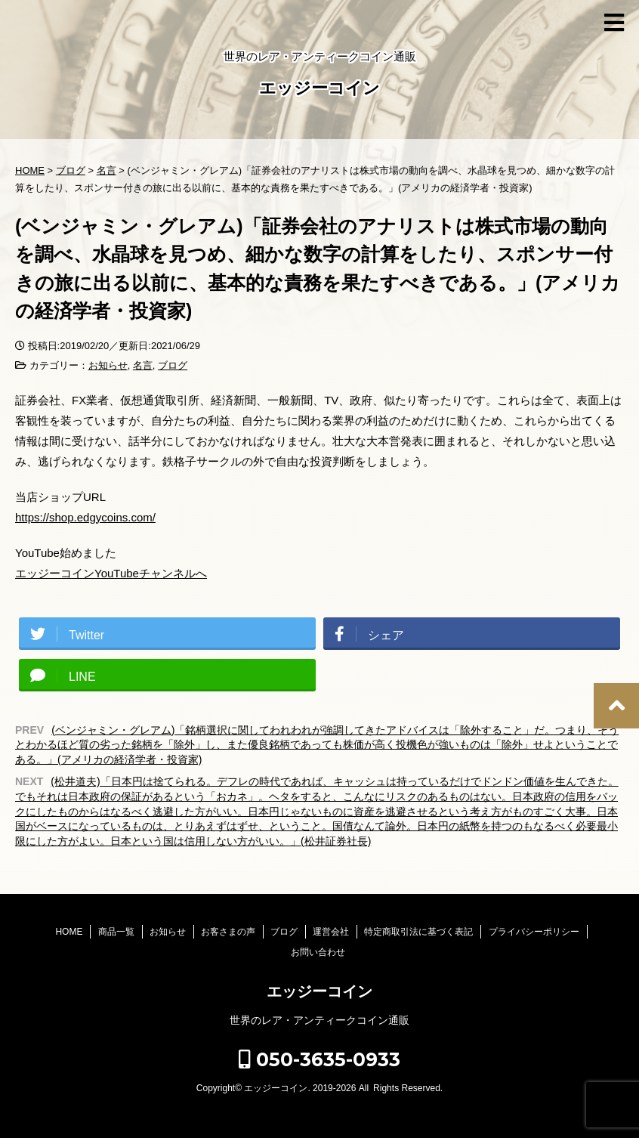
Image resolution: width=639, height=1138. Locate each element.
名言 (143, 365)
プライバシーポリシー (534, 931)
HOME (68, 931)
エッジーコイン (319, 89)
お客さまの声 (228, 931)
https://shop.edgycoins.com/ (85, 517)
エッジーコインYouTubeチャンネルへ (111, 573)
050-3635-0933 (319, 1059)
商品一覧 (116, 931)
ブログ (172, 365)
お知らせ (108, 365)
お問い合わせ (318, 952)
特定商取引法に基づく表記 (418, 931)
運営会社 (331, 931)
